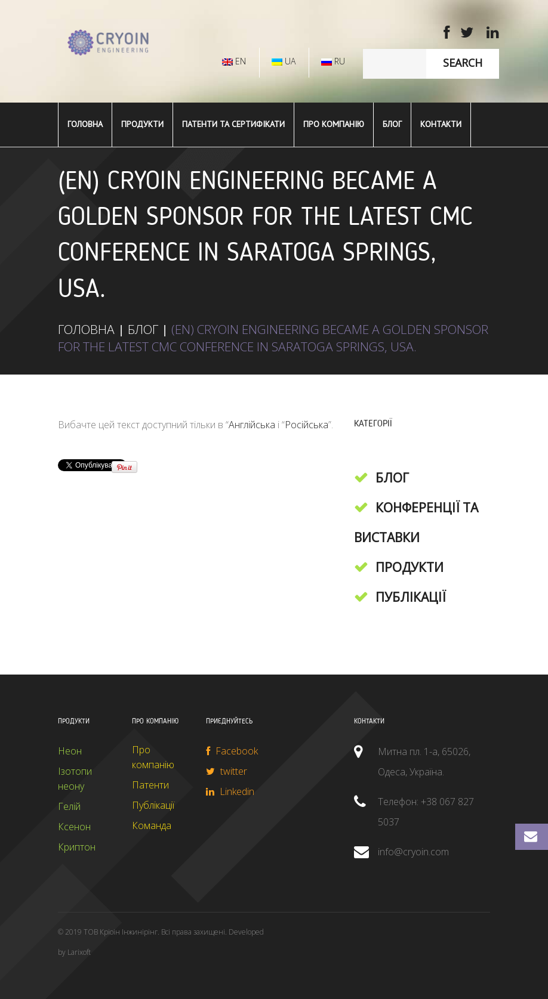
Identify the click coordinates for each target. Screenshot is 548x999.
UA (283, 61)
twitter (226, 771)
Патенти (150, 784)
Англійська (252, 424)
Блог (392, 124)
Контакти (440, 124)
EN (234, 61)
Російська (306, 424)
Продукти (409, 567)
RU (333, 61)
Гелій (69, 806)
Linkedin (230, 791)
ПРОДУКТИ (142, 124)
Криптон (77, 846)
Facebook (232, 750)
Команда (151, 825)
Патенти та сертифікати (233, 124)
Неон (70, 750)
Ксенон (74, 826)
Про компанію (333, 124)
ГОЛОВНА (85, 124)
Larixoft (79, 952)
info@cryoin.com (413, 851)
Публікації (410, 597)
